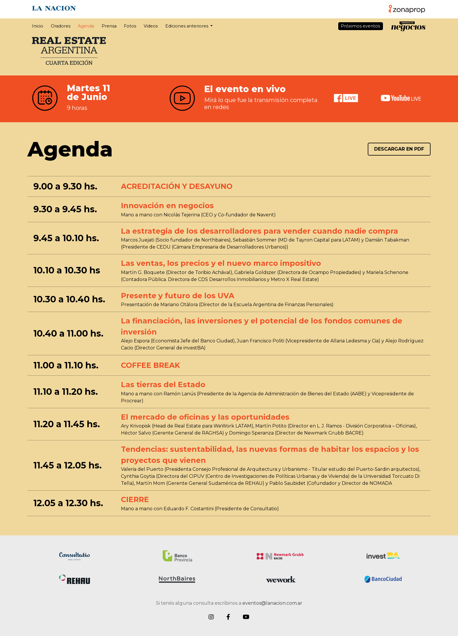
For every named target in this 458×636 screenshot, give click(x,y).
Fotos (130, 26)
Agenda (86, 26)
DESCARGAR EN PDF (399, 149)
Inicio (37, 26)
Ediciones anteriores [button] (187, 26)
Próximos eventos (360, 26)
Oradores (60, 26)
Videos (151, 26)
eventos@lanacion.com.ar (272, 603)
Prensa (109, 26)
